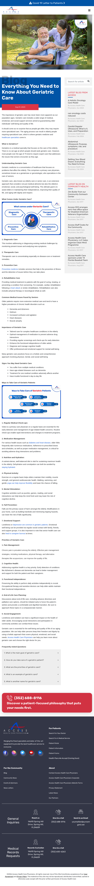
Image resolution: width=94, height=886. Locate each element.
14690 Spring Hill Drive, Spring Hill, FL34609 (36, 824)
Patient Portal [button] (54, 743)
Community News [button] (10, 778)
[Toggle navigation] (89, 10)
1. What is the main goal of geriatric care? (21, 653)
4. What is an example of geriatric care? (21, 674)
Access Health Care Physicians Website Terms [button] (66, 783)
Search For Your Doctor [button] (57, 733)
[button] (11, 10)
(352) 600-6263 (58, 851)
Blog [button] (5, 773)
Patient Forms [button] (54, 753)
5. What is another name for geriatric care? (22, 681)
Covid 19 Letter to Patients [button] (47, 3)
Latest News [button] (53, 793)
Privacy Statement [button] (55, 788)
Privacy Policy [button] (22, 876)
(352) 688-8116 (28, 698)
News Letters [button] (8, 788)
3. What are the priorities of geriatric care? (22, 667)
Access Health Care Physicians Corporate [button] (64, 778)
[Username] (78, 81)
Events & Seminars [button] (11, 783)
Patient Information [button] (56, 748)
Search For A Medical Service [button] (59, 738)
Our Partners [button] (53, 798)
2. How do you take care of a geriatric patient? (24, 660)
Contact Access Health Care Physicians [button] (63, 773)
